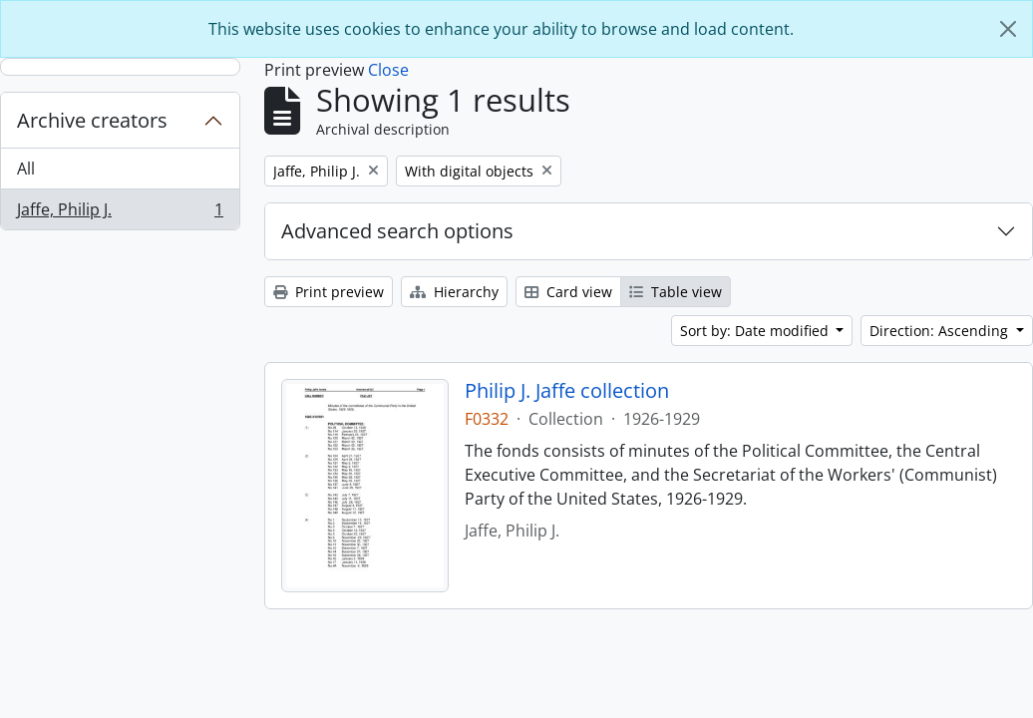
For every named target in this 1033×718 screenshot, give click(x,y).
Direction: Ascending (940, 330)
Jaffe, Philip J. (119, 213)
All (26, 169)
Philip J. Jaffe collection (567, 391)
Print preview (328, 291)
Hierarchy (454, 291)
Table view (675, 291)
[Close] (1008, 29)
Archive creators (92, 120)
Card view (568, 291)
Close (388, 70)
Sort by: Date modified (756, 330)
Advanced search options (397, 230)
